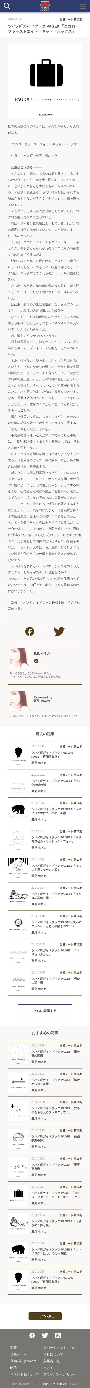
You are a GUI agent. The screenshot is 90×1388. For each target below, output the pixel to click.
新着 (13, 1348)
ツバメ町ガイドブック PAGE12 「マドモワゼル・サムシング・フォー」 (56, 839)
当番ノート (18, 1354)
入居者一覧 (51, 1361)
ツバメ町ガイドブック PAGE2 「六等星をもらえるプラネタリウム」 (55, 1110)
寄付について (53, 1354)
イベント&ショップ (24, 1374)
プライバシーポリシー (60, 1374)
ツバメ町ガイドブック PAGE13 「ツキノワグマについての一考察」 (56, 811)
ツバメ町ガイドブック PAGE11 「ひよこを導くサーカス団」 (56, 867)
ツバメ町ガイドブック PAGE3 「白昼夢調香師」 (55, 1138)
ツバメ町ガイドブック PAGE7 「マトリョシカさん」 (55, 952)
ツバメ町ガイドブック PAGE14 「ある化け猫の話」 (56, 783)
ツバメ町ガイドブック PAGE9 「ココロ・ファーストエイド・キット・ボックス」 (55, 1195)
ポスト (48, 1368)
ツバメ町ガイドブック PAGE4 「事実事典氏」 (55, 1166)
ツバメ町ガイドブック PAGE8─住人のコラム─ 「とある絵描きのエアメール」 (56, 924)
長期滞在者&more (23, 1361)
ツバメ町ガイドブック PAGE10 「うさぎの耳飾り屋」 (56, 896)
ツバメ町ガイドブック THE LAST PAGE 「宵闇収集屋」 (53, 754)
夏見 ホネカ (42, 653)
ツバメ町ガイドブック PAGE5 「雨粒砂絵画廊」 (55, 1053)
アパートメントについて (61, 1348)
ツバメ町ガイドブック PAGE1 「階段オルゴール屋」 (55, 1082)
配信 (13, 1368)
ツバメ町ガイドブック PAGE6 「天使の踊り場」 (55, 980)
